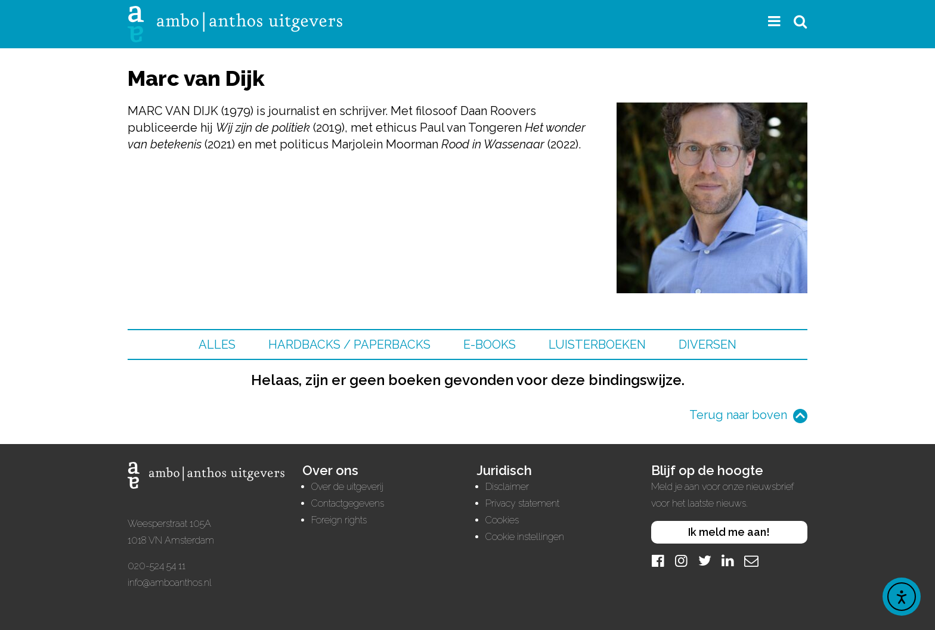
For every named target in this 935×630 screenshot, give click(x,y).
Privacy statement (522, 503)
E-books (489, 344)
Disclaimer (507, 486)
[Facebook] (658, 560)
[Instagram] (681, 560)
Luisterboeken (597, 344)
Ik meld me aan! (729, 532)
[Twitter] (705, 560)
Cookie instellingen (524, 536)
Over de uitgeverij (347, 486)
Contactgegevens (347, 503)
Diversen (707, 344)
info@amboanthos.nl (170, 582)
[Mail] (751, 560)
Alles (217, 344)
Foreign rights (339, 520)
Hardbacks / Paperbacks (349, 344)
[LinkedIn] (728, 560)
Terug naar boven (738, 415)
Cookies (502, 520)
